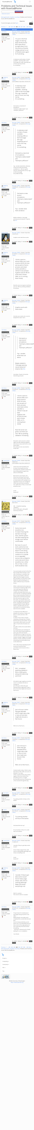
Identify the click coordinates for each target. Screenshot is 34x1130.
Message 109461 (16, 185)
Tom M (4, 809)
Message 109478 (16, 840)
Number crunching (14, 17)
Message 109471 (16, 661)
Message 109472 (16, 702)
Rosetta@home (7, 2)
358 (27, 26)
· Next (29, 26)
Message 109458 (16, 31)
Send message (5, 34)
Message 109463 (16, 252)
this (16, 220)
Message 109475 (16, 793)
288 (24, 26)
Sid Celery (4, 32)
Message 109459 (16, 77)
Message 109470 (16, 521)
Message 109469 (16, 501)
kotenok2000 (5, 232)
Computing (5, 961)
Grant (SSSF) (6, 460)
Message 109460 (16, 122)
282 (9, 26)
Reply (30, 72)
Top (3, 971)
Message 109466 (16, 388)
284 (14, 26)
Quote (14, 74)
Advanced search (6, 13)
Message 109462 (16, 232)
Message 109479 (16, 868)
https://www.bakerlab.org (17, 982)
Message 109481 (16, 906)
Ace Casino (6, 793)
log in (16, 23)
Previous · (3, 26)
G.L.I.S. (4, 501)
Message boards (5, 17)
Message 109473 (16, 738)
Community (5, 964)
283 (12, 26)
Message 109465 (16, 329)
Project (4, 958)
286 (19, 26)
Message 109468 (16, 460)
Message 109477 (16, 809)
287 (21, 26)
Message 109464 (16, 300)
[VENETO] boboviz (5, 78)
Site (3, 967)
